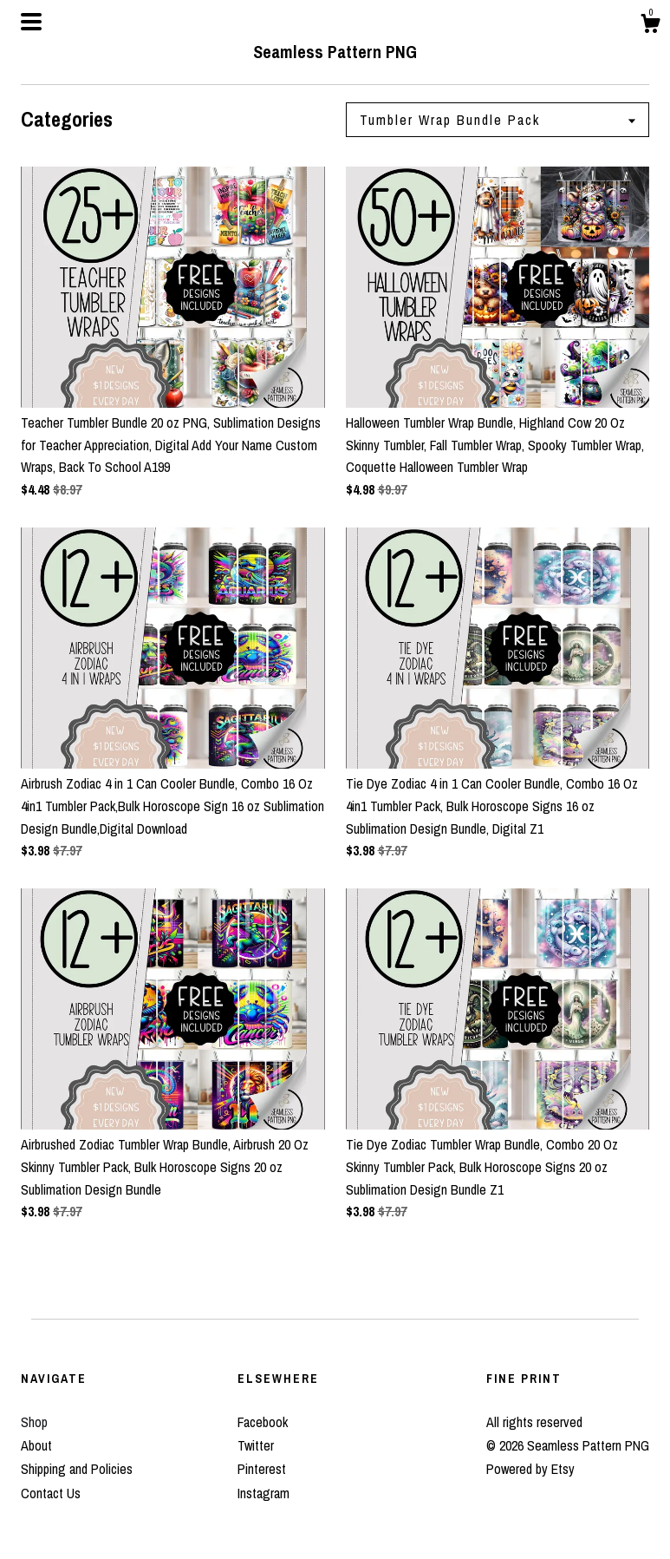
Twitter (255, 1445)
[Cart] (650, 26)
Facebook (262, 1421)
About (36, 1445)
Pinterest (261, 1468)
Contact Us (51, 1493)
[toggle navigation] (31, 21)
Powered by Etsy (530, 1468)
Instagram (263, 1493)
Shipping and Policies (77, 1468)
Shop (34, 1421)
